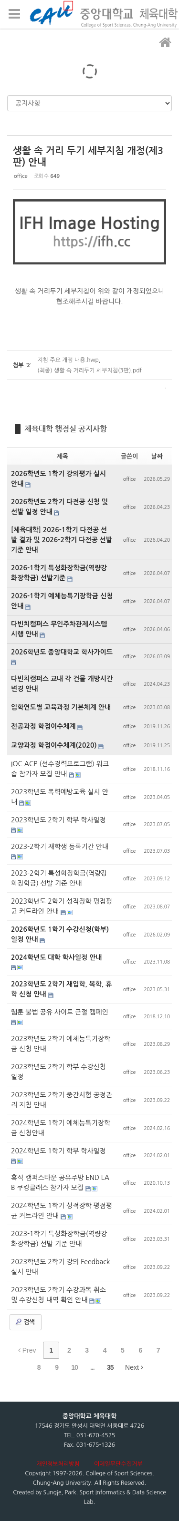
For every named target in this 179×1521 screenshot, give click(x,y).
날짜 (157, 456)
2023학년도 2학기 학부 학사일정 (58, 820)
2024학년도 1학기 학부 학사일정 (58, 1151)
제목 (62, 456)
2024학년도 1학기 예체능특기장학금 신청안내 (60, 1128)
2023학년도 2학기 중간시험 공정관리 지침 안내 (61, 1100)
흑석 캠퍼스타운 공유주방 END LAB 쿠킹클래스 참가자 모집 (60, 1182)
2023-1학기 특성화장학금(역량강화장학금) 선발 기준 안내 (59, 1238)
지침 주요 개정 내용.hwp (68, 360)
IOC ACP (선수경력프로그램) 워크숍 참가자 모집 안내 (60, 768)
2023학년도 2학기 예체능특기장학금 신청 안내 (60, 1043)
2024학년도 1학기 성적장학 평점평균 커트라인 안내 (61, 1210)
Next (134, 1367)
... (92, 1367)
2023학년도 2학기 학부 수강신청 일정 (58, 1071)
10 (74, 1367)
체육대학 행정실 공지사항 (65, 428)
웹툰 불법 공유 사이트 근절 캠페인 (59, 1012)
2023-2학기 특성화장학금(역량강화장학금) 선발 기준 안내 (59, 878)
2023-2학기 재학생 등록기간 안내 (59, 846)
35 (110, 1367)
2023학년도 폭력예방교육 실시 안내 (59, 797)
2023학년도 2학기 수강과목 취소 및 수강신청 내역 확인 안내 (58, 1295)
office (21, 176)
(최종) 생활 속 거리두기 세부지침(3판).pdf (89, 370)
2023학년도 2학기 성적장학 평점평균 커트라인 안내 (61, 906)
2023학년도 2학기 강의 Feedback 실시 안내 (60, 1266)
